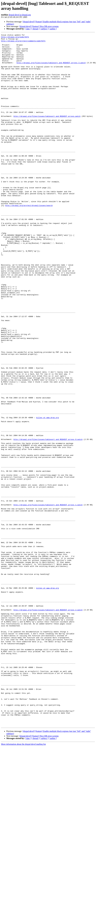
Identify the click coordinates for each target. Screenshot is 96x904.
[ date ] (28, 29)
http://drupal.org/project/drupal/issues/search (29, 240)
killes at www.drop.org (47, 494)
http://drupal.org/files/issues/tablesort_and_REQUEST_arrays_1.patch (48, 599)
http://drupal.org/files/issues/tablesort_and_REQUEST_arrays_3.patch (51, 68)
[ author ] (53, 29)
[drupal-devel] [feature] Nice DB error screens (39, 26)
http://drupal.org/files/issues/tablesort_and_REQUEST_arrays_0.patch (48, 520)
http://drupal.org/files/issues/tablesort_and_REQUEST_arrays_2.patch (48, 725)
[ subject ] (44, 29)
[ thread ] (35, 29)
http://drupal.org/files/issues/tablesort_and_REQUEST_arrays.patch (47, 133)
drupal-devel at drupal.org (20, 15)
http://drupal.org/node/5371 (15, 37)
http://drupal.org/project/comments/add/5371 (23, 42)
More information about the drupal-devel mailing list (23, 882)
